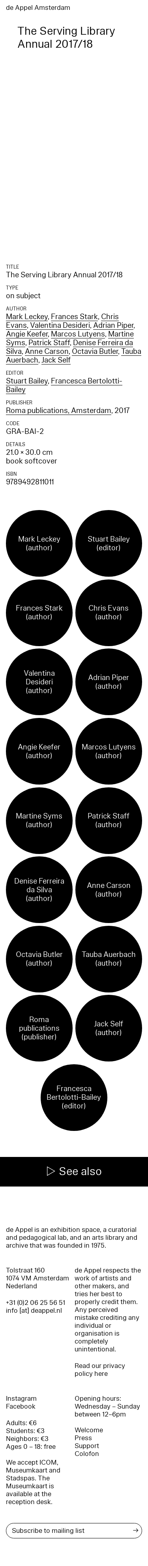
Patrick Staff (49, 343)
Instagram (21, 1398)
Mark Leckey (27, 317)
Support (87, 1445)
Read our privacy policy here (100, 1369)
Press (83, 1438)
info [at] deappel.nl (34, 1310)
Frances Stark (74, 317)
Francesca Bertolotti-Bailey (64, 385)
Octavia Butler (95, 351)
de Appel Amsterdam (38, 7)
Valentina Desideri (60, 325)
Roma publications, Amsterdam (58, 411)
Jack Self (56, 360)
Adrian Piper (113, 325)
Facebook (21, 1406)
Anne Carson (47, 351)
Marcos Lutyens (78, 334)
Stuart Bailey (27, 381)
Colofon (87, 1453)
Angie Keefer (27, 334)
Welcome (89, 1430)
